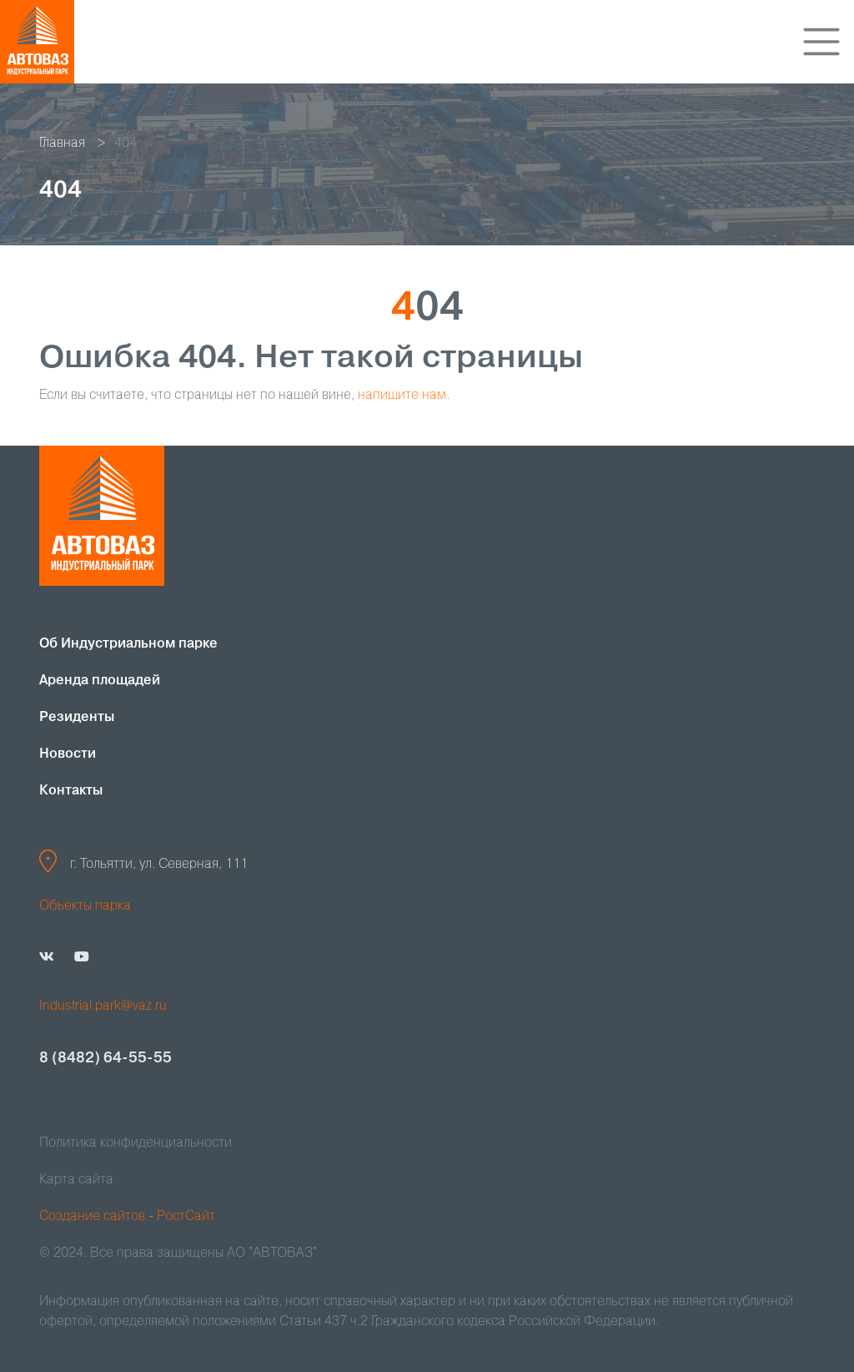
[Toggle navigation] (821, 42)
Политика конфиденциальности (135, 1143)
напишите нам (402, 395)
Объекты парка (85, 906)
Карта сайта (76, 1180)
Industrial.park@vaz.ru (103, 1006)
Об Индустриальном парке (128, 644)
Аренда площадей (99, 681)
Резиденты (76, 718)
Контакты (71, 791)
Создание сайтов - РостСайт (127, 1217)
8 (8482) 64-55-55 (105, 1058)
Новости (67, 754)
